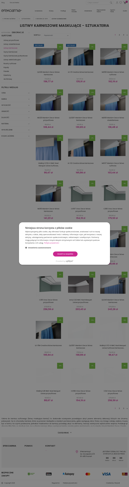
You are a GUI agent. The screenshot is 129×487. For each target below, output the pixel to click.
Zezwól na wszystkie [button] (65, 254)
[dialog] (64, 243)
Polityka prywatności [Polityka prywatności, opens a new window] (52, 243)
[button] (38, 248)
